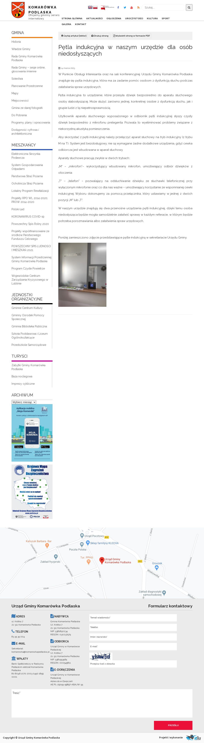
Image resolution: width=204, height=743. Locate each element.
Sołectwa (17, 78)
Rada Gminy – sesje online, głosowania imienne (28, 69)
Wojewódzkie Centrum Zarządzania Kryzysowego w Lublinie (30, 279)
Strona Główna (72, 18)
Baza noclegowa (22, 376)
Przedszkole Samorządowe (29, 344)
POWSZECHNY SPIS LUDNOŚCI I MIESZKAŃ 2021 (31, 248)
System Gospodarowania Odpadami (27, 166)
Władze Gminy (21, 49)
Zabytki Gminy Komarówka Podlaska (28, 367)
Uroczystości (134, 18)
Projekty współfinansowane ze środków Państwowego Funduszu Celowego (30, 235)
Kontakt (80, 24)
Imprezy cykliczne (23, 383)
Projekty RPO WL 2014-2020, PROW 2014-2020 (30, 200)
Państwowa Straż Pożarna (27, 176)
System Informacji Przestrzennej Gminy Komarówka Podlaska (31, 259)
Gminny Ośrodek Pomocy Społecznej (28, 317)
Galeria (66, 24)
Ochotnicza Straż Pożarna (27, 183)
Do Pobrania (19, 115)
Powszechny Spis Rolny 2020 (30, 223)
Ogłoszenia (113, 18)
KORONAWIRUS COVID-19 (28, 216)
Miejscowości (20, 100)
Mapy (15, 93)
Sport (166, 18)
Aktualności (94, 18)
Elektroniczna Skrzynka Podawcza (26, 155)
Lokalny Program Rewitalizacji (30, 190)
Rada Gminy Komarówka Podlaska (27, 58)
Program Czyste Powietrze (28, 268)
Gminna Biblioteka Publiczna (29, 326)
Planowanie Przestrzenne (27, 86)
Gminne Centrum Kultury (27, 307)
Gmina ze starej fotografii (27, 107)
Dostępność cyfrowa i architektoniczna (25, 131)
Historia (16, 41)
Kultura (152, 18)
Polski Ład (18, 209)
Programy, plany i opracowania (31, 122)
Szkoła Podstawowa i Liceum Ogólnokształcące (30, 335)
